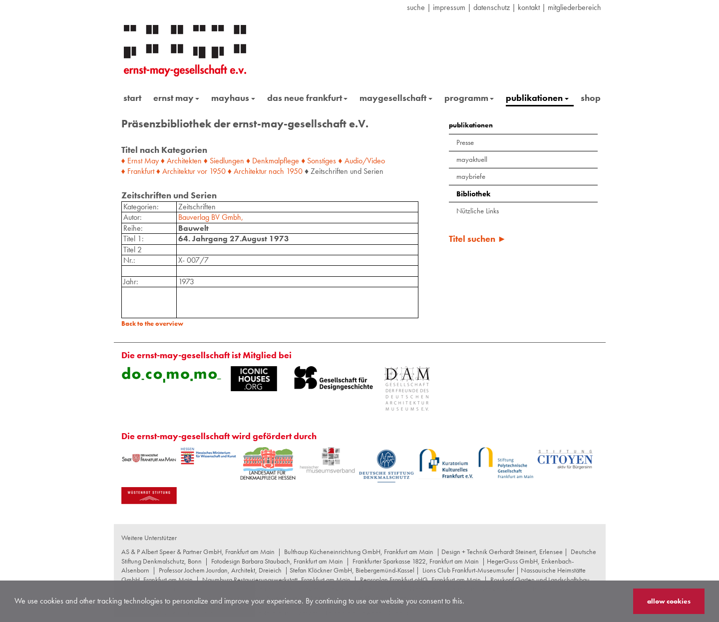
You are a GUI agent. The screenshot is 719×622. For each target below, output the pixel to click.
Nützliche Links (477, 211)
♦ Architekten (181, 160)
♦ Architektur (175, 171)
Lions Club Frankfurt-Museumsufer (468, 570)
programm (469, 97)
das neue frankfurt (307, 97)
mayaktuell (471, 159)
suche (416, 7)
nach (276, 171)
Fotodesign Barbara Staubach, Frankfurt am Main (277, 561)
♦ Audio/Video (361, 160)
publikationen (537, 97)
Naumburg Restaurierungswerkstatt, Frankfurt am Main (276, 579)
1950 (217, 171)
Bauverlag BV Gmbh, (210, 217)
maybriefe (470, 176)
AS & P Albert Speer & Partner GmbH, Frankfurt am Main (198, 551)
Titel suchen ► (477, 238)
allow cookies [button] (669, 601)
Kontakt (529, 7)
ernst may (176, 97)
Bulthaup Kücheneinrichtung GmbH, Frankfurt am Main (358, 551)
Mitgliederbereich (574, 7)
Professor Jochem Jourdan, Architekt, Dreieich (220, 570)
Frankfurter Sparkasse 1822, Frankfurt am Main (416, 561)
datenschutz (491, 7)
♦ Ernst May (140, 160)
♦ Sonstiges (318, 160)
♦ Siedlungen (224, 160)
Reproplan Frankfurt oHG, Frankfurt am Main (420, 579)
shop (591, 97)
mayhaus (233, 97)
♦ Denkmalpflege (272, 160)
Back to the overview (152, 323)
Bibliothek (473, 194)
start (132, 97)
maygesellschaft (396, 97)
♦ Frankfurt (137, 171)
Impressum (449, 7)
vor (202, 171)
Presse (465, 142)
